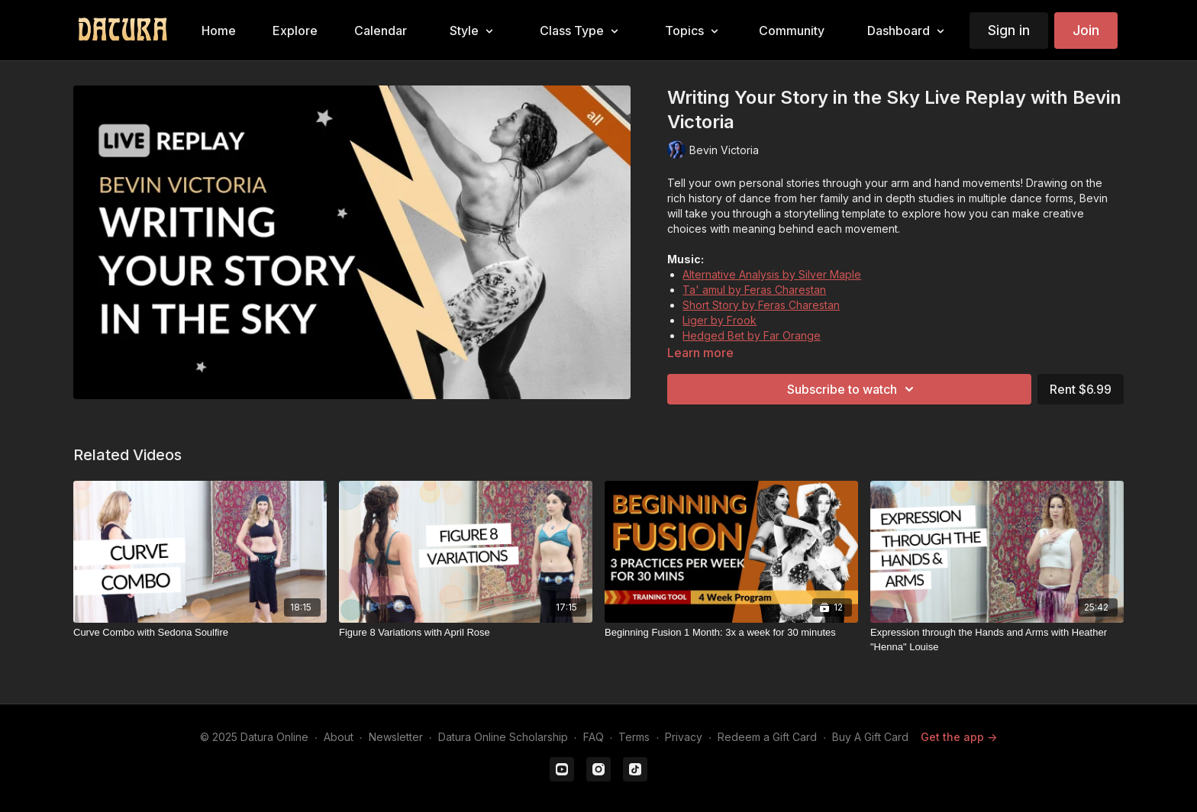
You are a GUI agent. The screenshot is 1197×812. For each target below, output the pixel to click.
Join (1086, 30)
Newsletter (396, 736)
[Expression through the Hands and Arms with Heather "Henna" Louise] (997, 640)
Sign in (1009, 30)
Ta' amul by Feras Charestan (754, 289)
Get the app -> (959, 736)
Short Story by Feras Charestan (761, 304)
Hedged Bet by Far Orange (751, 335)
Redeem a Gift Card (767, 736)
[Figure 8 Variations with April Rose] (465, 632)
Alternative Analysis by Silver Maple (771, 274)
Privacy (683, 736)
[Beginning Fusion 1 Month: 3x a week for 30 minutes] (731, 632)
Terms (634, 736)
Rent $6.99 (1081, 389)
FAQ (593, 736)
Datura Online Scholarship (503, 736)
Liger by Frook (719, 320)
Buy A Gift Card (870, 736)
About (338, 736)
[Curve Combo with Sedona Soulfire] (200, 632)
